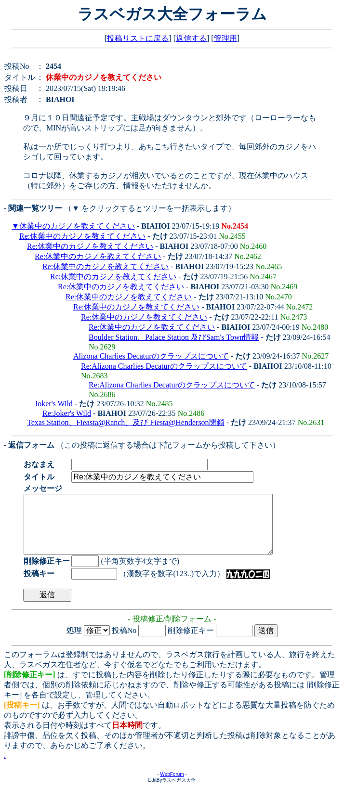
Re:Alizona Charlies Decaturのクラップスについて (164, 366)
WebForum (172, 785)
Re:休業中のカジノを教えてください (82, 236)
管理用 (225, 38)
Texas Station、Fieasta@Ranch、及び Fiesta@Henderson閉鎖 (126, 422)
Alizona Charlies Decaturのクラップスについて (151, 356)
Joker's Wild (54, 404)
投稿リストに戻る (138, 38)
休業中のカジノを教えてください (77, 226)
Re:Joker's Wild (66, 413)
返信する (191, 38)
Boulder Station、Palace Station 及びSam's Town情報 (174, 337)
